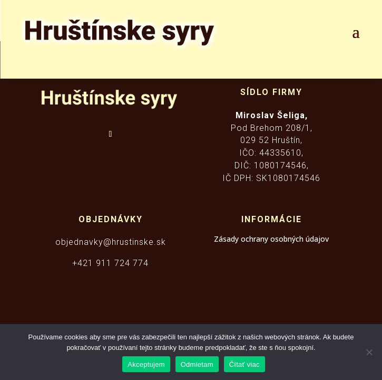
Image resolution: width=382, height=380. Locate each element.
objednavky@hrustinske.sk (110, 242)
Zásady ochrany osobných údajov (271, 239)
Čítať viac (244, 364)
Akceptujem (146, 364)
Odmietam (197, 364)
